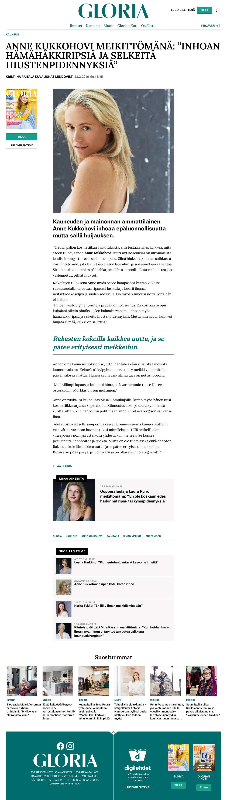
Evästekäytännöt (87, 772)
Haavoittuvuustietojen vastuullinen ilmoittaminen (64, 776)
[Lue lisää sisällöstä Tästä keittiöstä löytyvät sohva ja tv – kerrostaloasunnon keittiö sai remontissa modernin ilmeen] (60, 681)
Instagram (70, 746)
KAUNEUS (71, 536)
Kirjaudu (210, 25)
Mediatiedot (57, 780)
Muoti (109, 25)
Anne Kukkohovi (91, 536)
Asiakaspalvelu (64, 772)
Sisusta (47, 699)
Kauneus (93, 25)
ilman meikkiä (132, 536)
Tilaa (204, 10)
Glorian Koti (127, 25)
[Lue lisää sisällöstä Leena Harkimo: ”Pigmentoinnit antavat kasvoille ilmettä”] (113, 565)
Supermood (153, 536)
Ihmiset (76, 25)
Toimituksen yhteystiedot (64, 783)
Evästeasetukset (42, 772)
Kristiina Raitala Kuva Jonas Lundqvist (39, 76)
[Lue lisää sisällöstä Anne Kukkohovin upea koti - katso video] (113, 587)
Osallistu (148, 25)
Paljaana (113, 536)
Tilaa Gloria (62, 466)
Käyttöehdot (39, 780)
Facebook (60, 746)
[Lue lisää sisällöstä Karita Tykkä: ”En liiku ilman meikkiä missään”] (113, 609)
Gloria (57, 536)
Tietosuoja (74, 780)
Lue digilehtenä (183, 10)
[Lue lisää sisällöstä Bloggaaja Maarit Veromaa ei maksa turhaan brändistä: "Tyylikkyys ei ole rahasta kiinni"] (24, 681)
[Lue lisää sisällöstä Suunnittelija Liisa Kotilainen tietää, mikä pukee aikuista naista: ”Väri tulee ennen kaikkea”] (203, 681)
